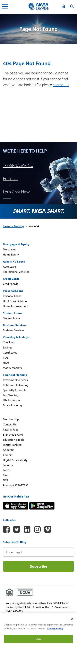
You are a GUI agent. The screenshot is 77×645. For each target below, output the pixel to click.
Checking (8, 342)
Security (8, 465)
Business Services (13, 330)
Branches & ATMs (13, 434)
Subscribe (38, 566)
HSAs (6, 362)
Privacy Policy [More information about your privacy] (55, 628)
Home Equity (11, 254)
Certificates (10, 352)
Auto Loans (9, 266)
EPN (5, 480)
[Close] (72, 619)
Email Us (10, 178)
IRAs (5, 357)
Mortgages (9, 249)
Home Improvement (15, 306)
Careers (7, 455)
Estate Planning (12, 405)
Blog (5, 475)
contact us (61, 84)
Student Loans (11, 318)
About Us (8, 450)
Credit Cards (10, 284)
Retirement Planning (15, 385)
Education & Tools (13, 439)
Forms (7, 470)
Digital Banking (12, 445)
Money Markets (12, 368)
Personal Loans (12, 296)
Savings (7, 347)
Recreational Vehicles (16, 271)
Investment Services (15, 380)
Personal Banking (13, 226)
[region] (38, 629)
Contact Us (9, 424)
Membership (11, 419)
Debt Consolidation (15, 301)
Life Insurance (11, 400)
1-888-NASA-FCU (18, 165)
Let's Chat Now (16, 192)
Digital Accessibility (15, 460)
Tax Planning (10, 395)
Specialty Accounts (14, 390)
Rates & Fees (10, 429)
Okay (39, 638)
